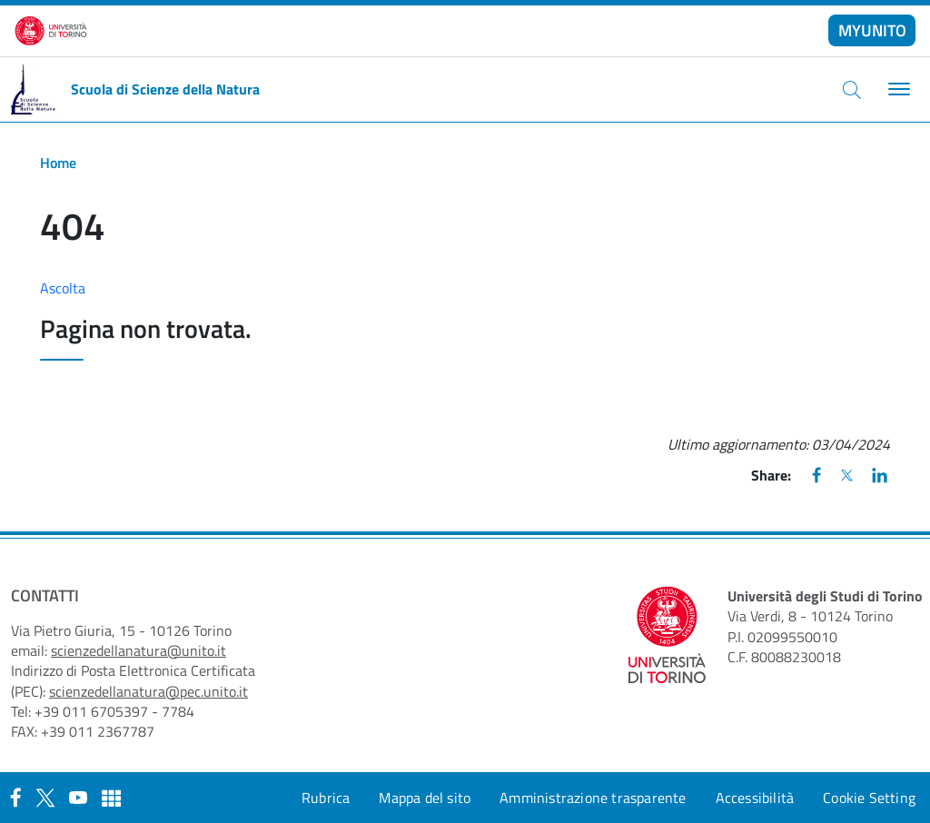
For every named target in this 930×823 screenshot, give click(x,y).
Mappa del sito (424, 797)
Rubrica (326, 797)
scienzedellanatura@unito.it (138, 650)
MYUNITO (872, 30)
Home (58, 163)
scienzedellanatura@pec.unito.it (148, 691)
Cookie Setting (869, 797)
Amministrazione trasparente (593, 797)
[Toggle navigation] (897, 89)
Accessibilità (755, 797)
